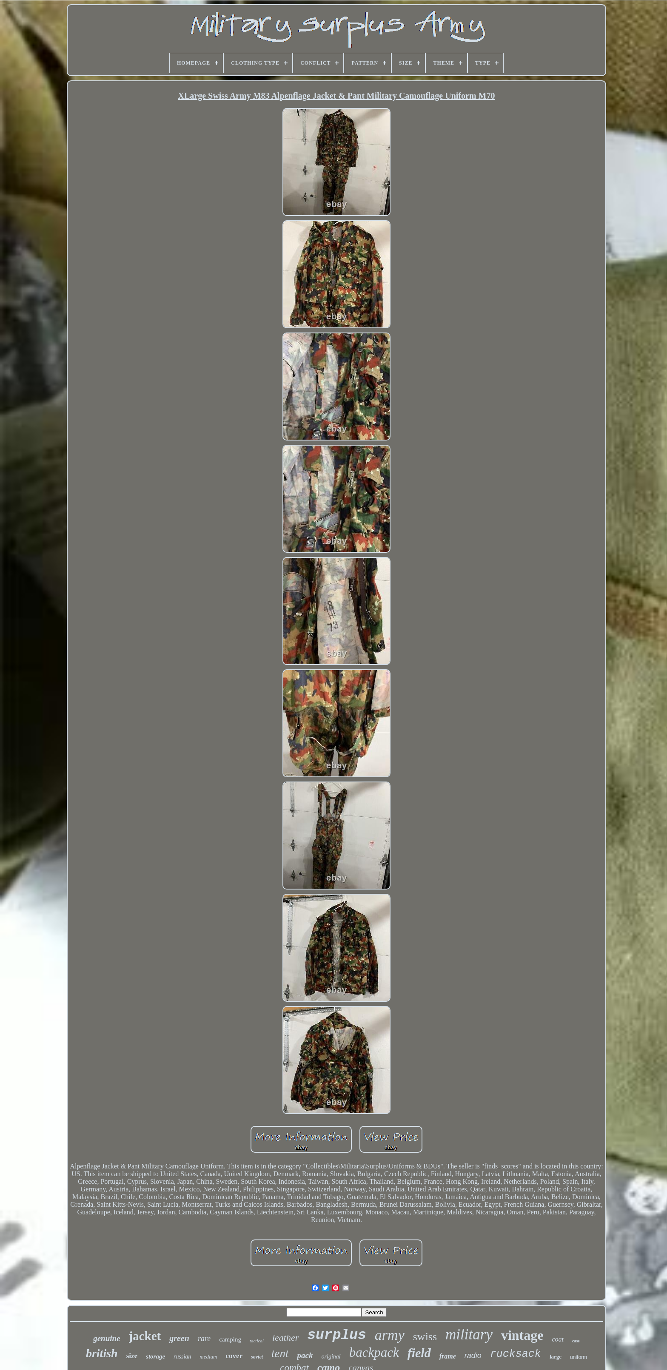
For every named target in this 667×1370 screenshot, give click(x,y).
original (331, 1356)
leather (285, 1337)
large (556, 1356)
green (179, 1338)
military (469, 1334)
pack (305, 1355)
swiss (425, 1336)
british (102, 1353)
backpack (374, 1352)
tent (280, 1353)
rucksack (515, 1354)
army (390, 1335)
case (576, 1341)
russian (182, 1356)
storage (155, 1356)
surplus (336, 1335)
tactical (257, 1340)
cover (233, 1356)
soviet (257, 1357)
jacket (145, 1336)
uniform (578, 1357)
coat (558, 1339)
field (419, 1353)
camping (230, 1339)
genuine (106, 1338)
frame (447, 1356)
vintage (522, 1335)
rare (204, 1338)
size (131, 1356)
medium (208, 1356)
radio (473, 1355)
